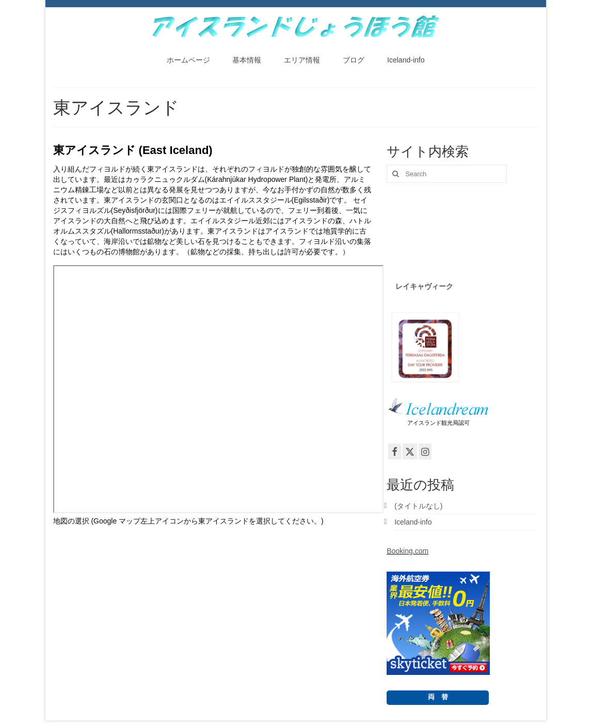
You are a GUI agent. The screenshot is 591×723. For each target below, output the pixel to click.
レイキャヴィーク (424, 286)
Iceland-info (413, 522)
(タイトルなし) (418, 506)
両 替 (438, 697)
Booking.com (407, 551)
